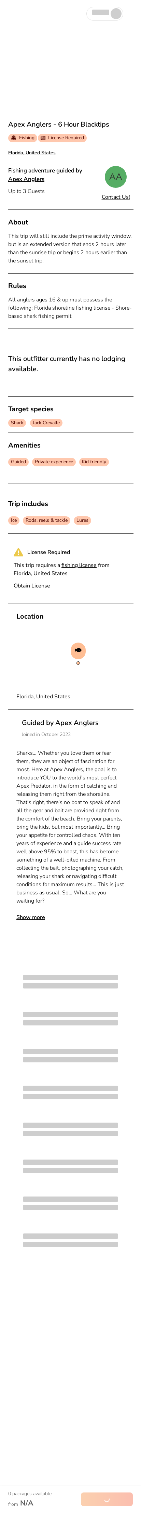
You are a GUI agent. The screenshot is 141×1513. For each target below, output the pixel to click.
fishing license (79, 565)
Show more (30, 917)
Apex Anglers (26, 179)
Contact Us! (116, 197)
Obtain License (32, 586)
